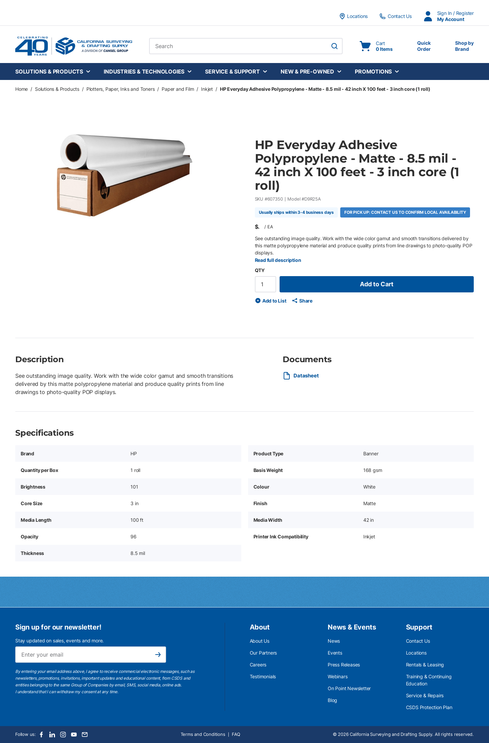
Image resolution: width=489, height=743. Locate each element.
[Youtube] (73, 734)
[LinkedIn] (52, 734)
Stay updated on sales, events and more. (59, 640)
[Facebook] (41, 734)
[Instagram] (63, 734)
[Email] (84, 734)
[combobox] (246, 46)
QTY (260, 270)
